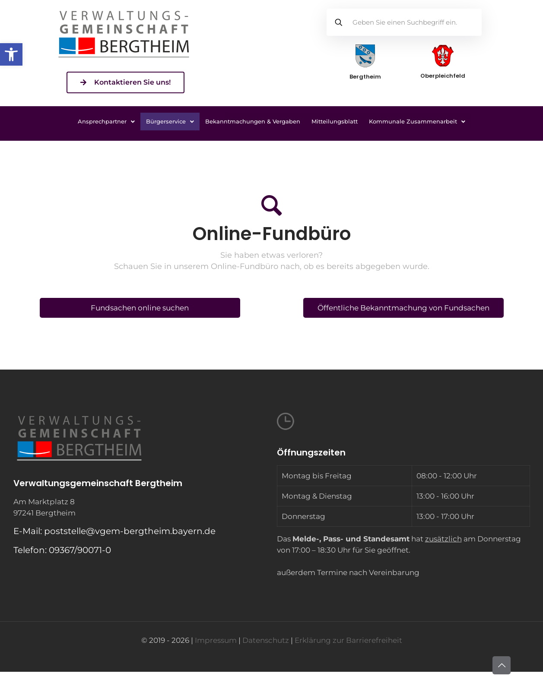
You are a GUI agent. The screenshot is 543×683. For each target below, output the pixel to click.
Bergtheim (365, 77)
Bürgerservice (170, 121)
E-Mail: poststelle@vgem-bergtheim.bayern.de (114, 531)
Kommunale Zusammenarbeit (417, 121)
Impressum (216, 640)
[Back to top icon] (501, 665)
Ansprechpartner (106, 121)
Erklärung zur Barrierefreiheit (348, 640)
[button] (11, 54)
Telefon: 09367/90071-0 (62, 550)
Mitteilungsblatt (334, 121)
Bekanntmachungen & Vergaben (252, 121)
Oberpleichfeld (442, 76)
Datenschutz (265, 640)
